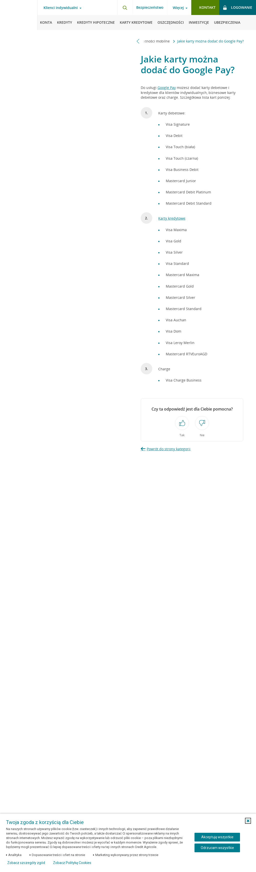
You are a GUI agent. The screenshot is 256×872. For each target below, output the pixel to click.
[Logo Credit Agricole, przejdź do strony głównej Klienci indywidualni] (19, 15)
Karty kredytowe (171, 218)
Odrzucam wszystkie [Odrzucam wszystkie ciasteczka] (217, 848)
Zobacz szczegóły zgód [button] (26, 863)
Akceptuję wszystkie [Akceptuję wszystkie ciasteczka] (217, 837)
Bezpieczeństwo (150, 7)
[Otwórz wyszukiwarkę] (124, 7)
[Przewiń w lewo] (138, 41)
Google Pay (167, 87)
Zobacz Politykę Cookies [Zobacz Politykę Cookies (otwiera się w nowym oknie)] (72, 863)
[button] (248, 821)
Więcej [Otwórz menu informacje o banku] (178, 8)
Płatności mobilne (155, 41)
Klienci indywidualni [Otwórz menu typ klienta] (61, 8)
